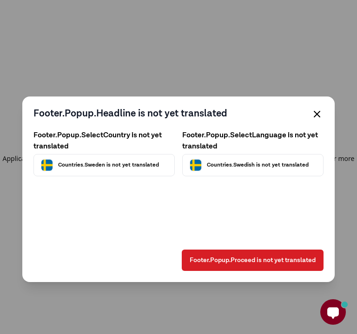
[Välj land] (104, 165)
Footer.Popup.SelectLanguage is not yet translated (250, 141)
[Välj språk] (253, 165)
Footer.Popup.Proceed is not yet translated (253, 260)
